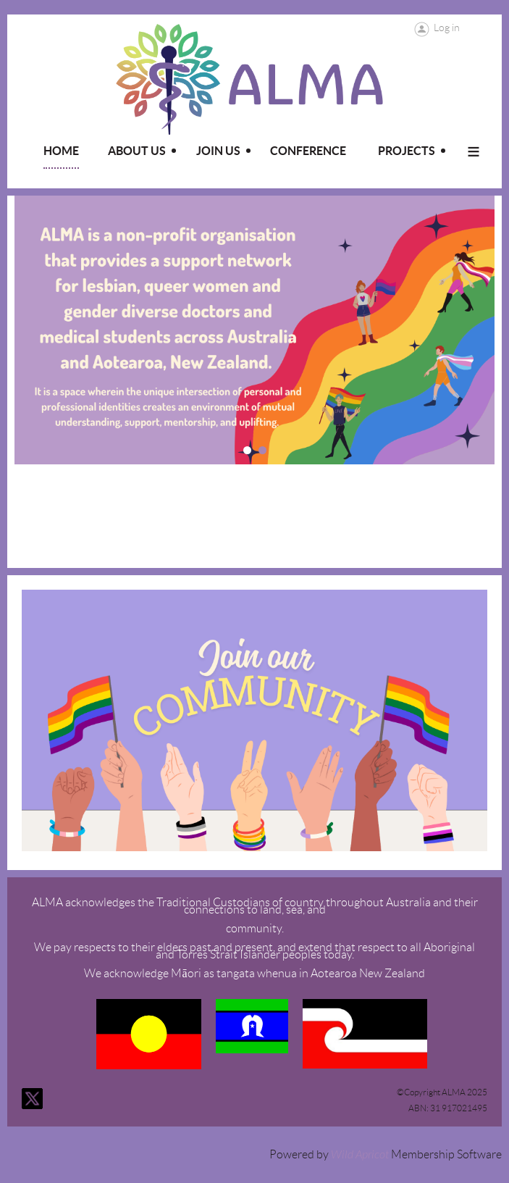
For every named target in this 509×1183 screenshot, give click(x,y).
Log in (447, 27)
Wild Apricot (360, 1154)
